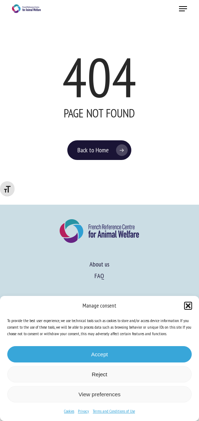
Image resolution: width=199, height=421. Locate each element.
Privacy (83, 411)
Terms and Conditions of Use (114, 411)
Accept (99, 354)
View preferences (100, 394)
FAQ (99, 276)
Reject (99, 374)
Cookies (69, 411)
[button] (188, 305)
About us (99, 264)
